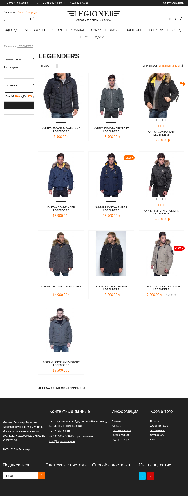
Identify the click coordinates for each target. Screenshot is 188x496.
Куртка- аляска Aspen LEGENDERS (111, 288)
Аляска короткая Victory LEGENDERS (61, 364)
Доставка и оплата (121, 430)
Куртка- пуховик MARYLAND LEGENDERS (61, 130)
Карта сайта (156, 439)
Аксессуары (35, 30)
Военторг (134, 30)
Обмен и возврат (120, 435)
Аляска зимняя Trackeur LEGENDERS (161, 288)
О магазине (117, 421)
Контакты (116, 426)
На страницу (61, 388)
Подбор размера (120, 439)
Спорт (57, 30)
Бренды (177, 30)
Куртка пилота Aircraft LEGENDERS (111, 130)
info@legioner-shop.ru (62, 441)
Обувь (114, 30)
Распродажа (94, 37)
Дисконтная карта (159, 426)
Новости (154, 421)
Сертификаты (157, 435)
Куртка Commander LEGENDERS (161, 133)
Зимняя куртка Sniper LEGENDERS (111, 209)
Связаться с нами (173, 2)
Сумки (96, 30)
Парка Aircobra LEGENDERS (61, 288)
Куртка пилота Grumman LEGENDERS (161, 212)
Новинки (156, 30)
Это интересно (157, 430)
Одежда (11, 30)
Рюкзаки (77, 30)
